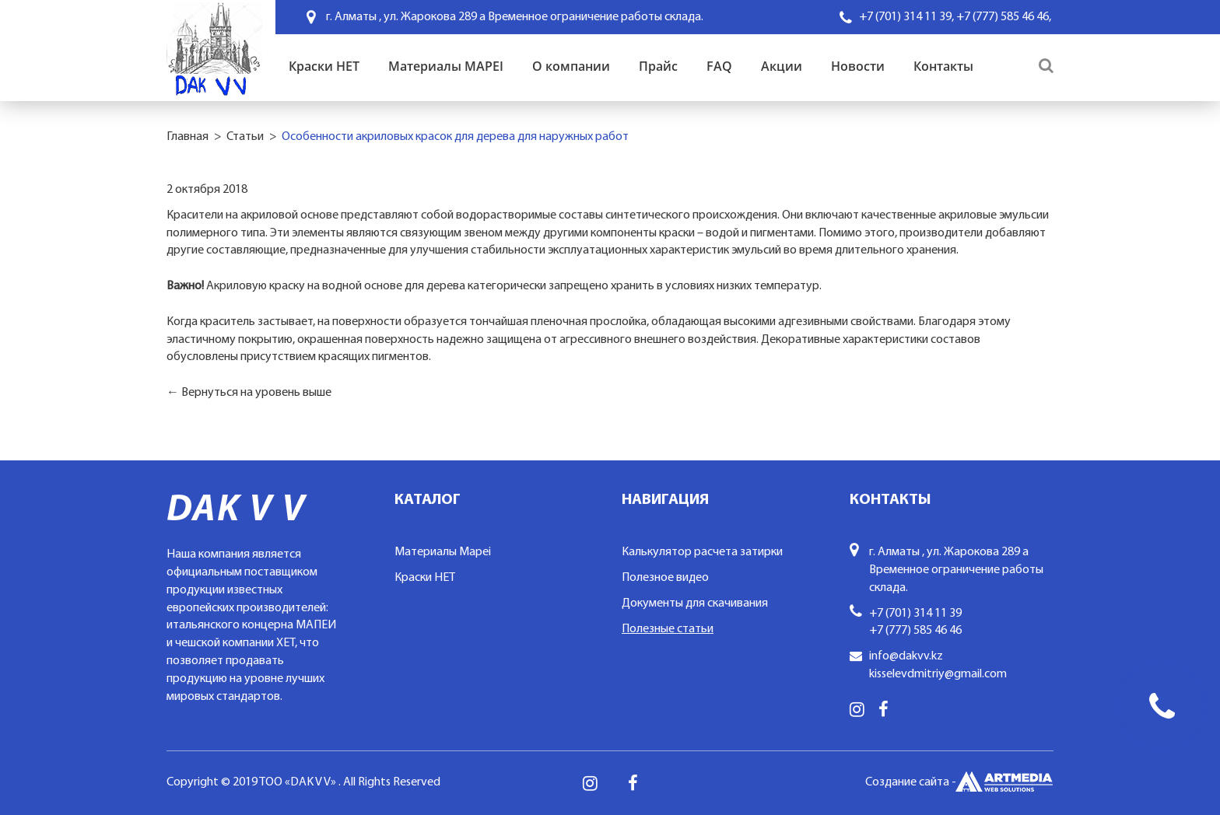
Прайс (658, 66)
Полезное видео (665, 578)
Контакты (943, 66)
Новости (858, 66)
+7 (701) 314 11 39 (915, 613)
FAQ (719, 66)
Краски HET (324, 66)
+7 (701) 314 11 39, (906, 17)
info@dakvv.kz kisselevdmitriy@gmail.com (938, 665)
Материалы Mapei (442, 552)
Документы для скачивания (695, 603)
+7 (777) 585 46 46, (1003, 17)
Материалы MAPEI (445, 66)
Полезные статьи (667, 629)
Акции (781, 66)
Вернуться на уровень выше (256, 393)
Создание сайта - (959, 783)
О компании (571, 66)
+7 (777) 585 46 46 (915, 630)
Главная (188, 137)
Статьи (245, 137)
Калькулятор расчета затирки (702, 552)
